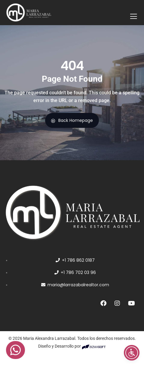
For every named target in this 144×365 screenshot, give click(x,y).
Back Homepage (72, 120)
